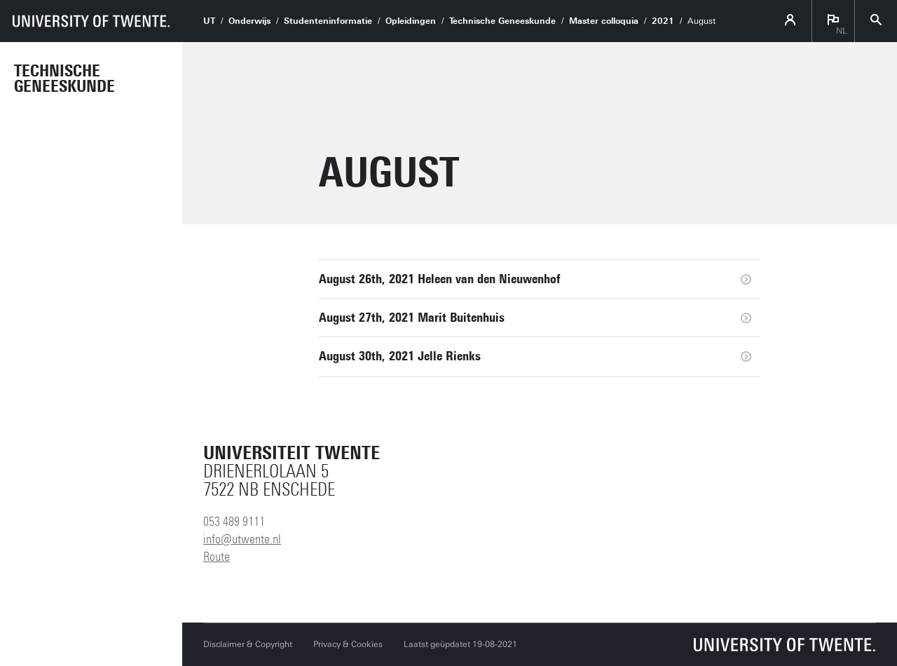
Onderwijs (249, 21)
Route (216, 556)
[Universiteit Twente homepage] (785, 644)
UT (209, 21)
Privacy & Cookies (348, 644)
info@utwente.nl (242, 539)
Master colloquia (603, 21)
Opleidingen (410, 21)
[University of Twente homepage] (91, 21)
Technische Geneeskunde (64, 78)
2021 (663, 21)
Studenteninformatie (328, 21)
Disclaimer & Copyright (247, 644)
